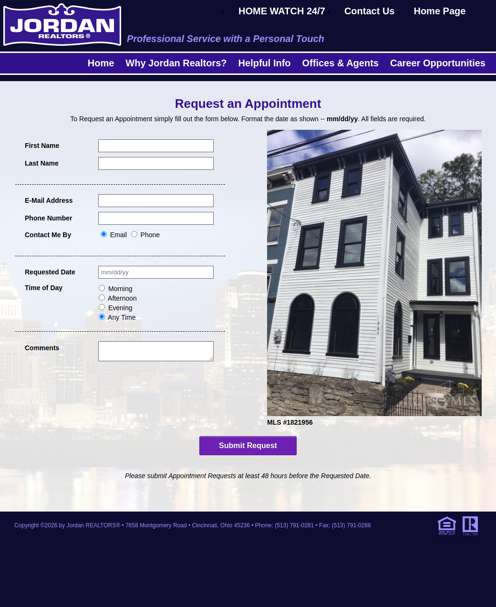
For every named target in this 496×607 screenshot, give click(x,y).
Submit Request (248, 445)
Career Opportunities (438, 63)
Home (101, 63)
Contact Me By (48, 235)
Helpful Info (264, 63)
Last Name (42, 163)
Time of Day (43, 288)
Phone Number (48, 218)
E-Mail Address (49, 200)
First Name (42, 145)
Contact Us (369, 11)
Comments (42, 348)
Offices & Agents (340, 63)
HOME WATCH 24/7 (281, 11)
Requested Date (50, 272)
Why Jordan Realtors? (176, 63)
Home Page (439, 11)
